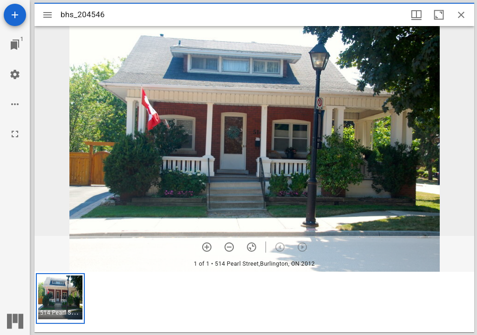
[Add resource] (15, 15)
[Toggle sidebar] (47, 15)
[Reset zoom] (251, 247)
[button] (60, 298)
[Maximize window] (439, 15)
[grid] (254, 302)
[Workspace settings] (15, 74)
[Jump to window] (15, 45)
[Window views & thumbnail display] (416, 15)
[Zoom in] (207, 247)
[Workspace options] (15, 104)
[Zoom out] (229, 247)
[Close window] (461, 15)
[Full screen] (15, 134)
